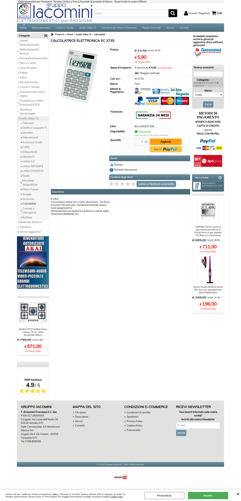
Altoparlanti (29, 153)
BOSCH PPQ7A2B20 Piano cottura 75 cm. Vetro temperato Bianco (33, 333)
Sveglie (26, 195)
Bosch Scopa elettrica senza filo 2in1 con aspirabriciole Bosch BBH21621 (208, 291)
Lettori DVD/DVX (32, 172)
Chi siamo (80, 413)
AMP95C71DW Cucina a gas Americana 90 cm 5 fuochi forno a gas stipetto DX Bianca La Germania (208, 232)
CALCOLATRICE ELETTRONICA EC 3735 (208, 186)
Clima (23, 78)
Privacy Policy (134, 422)
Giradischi (28, 158)
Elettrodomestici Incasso (29, 52)
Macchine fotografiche (29, 184)
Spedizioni (132, 417)
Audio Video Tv (87, 28)
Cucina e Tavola (65, 28)
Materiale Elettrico (31, 223)
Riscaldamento (29, 83)
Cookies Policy (116, 497)
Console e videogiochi (29, 211)
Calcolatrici (29, 205)
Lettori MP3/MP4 (32, 167)
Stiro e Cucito (28, 64)
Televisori (28, 124)
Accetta (208, 495)
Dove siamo (81, 417)
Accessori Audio (32, 143)
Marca (208, 91)
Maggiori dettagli (149, 74)
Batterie (27, 218)
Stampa (118, 165)
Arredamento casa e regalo (32, 95)
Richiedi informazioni (125, 170)
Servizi (170, 28)
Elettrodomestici (41, 28)
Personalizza (164, 495)
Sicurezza (28, 200)
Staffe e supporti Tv (34, 129)
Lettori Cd (28, 162)
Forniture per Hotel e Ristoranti (119, 28)
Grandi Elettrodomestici (29, 44)
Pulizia (23, 74)
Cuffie (26, 148)
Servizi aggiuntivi (30, 233)
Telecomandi (30, 138)
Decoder (27, 134)
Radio (26, 177)
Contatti (184, 28)
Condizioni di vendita (138, 413)
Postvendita (133, 431)
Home (23, 28)
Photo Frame (30, 190)
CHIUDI (238, 494)
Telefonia (25, 228)
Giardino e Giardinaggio (28, 112)
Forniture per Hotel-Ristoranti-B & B (32, 104)
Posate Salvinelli (151, 28)
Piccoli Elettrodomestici (34, 59)
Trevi (137, 85)
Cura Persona (28, 69)
